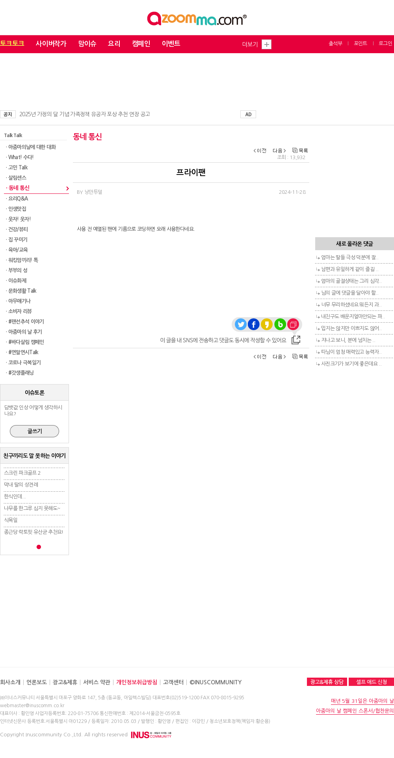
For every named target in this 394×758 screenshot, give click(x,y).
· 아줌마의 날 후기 (24, 331)
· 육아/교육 (17, 250)
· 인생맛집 (16, 209)
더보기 (250, 44)
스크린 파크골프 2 (22, 473)
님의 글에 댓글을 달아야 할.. (349, 292)
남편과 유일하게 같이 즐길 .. (349, 269)
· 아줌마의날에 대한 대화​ (31, 147)
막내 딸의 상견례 (21, 484)
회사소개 (10, 682)
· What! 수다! (20, 157)
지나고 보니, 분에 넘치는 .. (348, 340)
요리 (114, 44)
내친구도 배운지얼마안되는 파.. (353, 316)
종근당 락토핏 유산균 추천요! (33, 532)
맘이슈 (87, 44)
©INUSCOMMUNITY (216, 682)
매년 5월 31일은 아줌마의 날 (362, 701)
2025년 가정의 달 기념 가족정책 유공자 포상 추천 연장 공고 (84, 114)
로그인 (385, 43)
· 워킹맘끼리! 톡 (22, 260)
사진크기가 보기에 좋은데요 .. (351, 363)
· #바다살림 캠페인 (25, 342)
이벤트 (171, 44)
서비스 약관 (96, 682)
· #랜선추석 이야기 (25, 321)
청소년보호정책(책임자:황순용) (240, 721)
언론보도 (36, 682)
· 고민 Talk (17, 167)
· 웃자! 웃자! (18, 219)
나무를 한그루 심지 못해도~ (32, 508)
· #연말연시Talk (22, 352)
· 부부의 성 (16, 270)
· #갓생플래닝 (20, 372)
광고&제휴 (65, 682)
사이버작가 (51, 44)
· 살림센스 (16, 177)
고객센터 (173, 682)
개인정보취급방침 (136, 682)
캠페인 (141, 44)
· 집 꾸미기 (16, 239)
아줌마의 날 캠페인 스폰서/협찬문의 (355, 710)
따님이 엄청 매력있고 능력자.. (351, 352)
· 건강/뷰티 (17, 229)
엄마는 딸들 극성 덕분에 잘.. (349, 257)
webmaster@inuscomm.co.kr (32, 705)
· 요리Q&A (17, 198)
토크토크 (12, 44)
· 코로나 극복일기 (23, 362)
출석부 (335, 43)
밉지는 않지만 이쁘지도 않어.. (351, 328)
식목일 (10, 520)
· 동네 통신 (17, 188)
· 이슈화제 (16, 280)
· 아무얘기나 (18, 301)
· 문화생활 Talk (21, 291)
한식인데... (15, 496)
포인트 (360, 43)
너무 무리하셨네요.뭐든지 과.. (351, 304)
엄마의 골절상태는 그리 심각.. (351, 281)
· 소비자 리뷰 (19, 311)
